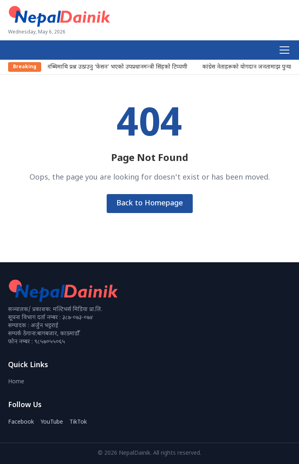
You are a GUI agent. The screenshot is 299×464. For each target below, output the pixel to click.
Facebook (21, 422)
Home (16, 382)
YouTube (51, 422)
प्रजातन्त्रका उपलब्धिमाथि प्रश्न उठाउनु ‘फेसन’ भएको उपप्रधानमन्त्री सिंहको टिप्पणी (101, 67)
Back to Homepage (149, 203)
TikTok (78, 422)
